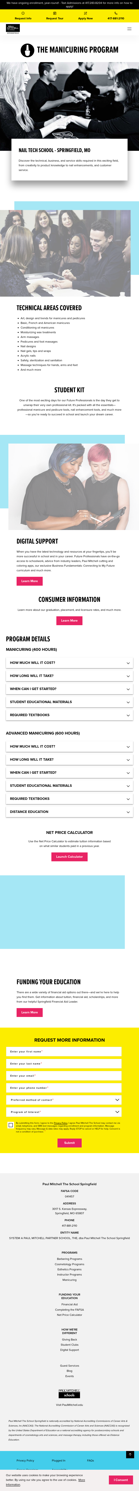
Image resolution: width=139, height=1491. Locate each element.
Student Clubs (69, 1344)
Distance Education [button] (29, 812)
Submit (69, 1143)
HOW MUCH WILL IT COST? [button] (32, 663)
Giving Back (69, 1339)
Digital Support (69, 1350)
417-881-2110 (69, 1225)
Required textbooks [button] (29, 715)
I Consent (121, 1480)
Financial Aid (70, 1304)
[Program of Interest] (64, 1112)
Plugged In (58, 1460)
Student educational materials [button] (41, 702)
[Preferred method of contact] (64, 1100)
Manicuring (69, 1280)
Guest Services (69, 1365)
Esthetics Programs (69, 1269)
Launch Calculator (69, 857)
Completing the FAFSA (69, 1309)
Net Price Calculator (69, 1315)
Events (69, 1376)
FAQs (90, 1460)
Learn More (29, 581)
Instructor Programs (69, 1274)
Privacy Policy (60, 1123)
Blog (69, 1371)
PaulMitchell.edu (72, 1405)
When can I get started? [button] (33, 689)
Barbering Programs (69, 1259)
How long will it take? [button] (31, 676)
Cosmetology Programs (69, 1264)
